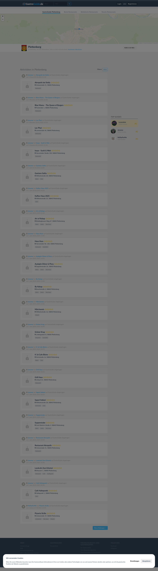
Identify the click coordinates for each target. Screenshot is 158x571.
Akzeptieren (146, 561)
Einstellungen (134, 561)
